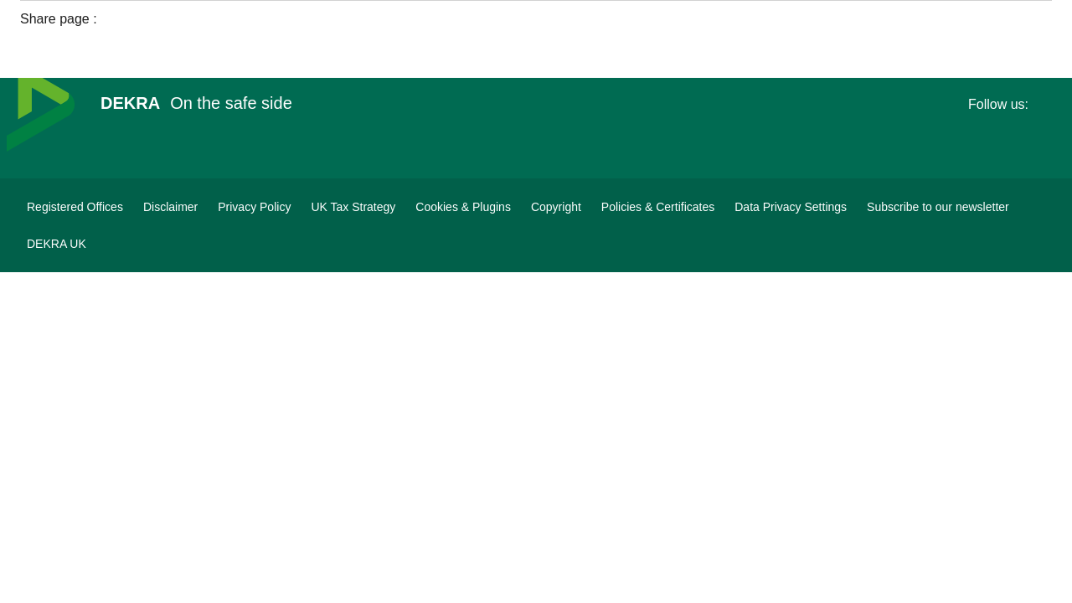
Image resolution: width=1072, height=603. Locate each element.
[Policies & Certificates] (657, 206)
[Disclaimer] (170, 206)
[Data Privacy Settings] (790, 206)
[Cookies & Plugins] (463, 206)
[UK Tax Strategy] (353, 206)
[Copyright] (556, 206)
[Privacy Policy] (254, 206)
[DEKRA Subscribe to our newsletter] (938, 206)
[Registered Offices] (75, 206)
